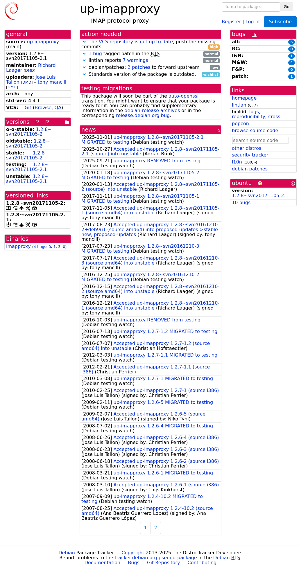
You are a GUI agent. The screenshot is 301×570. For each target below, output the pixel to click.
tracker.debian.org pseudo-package (156, 557)
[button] (84, 41)
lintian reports (150, 60)
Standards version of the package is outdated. (150, 74)
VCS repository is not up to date (136, 41)
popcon (240, 123)
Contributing (202, 562)
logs (254, 111)
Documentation (102, 562)
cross (274, 116)
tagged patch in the (150, 53)
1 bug (95, 53)
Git (28, 107)
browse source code (255, 130)
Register (231, 21)
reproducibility (248, 116)
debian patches (250, 169)
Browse (43, 107)
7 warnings (135, 60)
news (88, 129)
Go (286, 6)
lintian (239, 105)
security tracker (250, 155)
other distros (246, 148)
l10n (237, 162)
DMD (29, 70)
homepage (244, 98)
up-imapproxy (43, 41)
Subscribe (280, 21)
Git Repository (163, 562)
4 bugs (40, 246)
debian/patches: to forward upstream (150, 67)
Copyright (132, 552)
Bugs (133, 562)
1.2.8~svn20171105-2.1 (27, 167)
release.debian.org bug (143, 115)
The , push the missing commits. (150, 44)
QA (58, 107)
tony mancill (52, 82)
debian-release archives (152, 110)
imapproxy (18, 246)
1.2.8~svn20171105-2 (29, 132)
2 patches (139, 67)
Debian (66, 552)
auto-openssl (183, 96)
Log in (252, 21)
